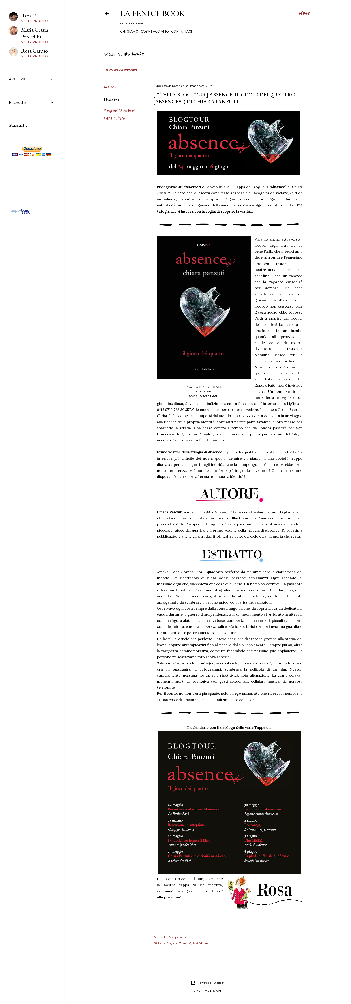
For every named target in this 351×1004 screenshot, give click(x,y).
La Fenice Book (152, 13)
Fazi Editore (114, 118)
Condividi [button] (110, 87)
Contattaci (181, 32)
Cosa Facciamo (155, 32)
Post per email (178, 937)
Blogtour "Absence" (119, 110)
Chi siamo (129, 32)
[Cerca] (304, 13)
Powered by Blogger (207, 982)
